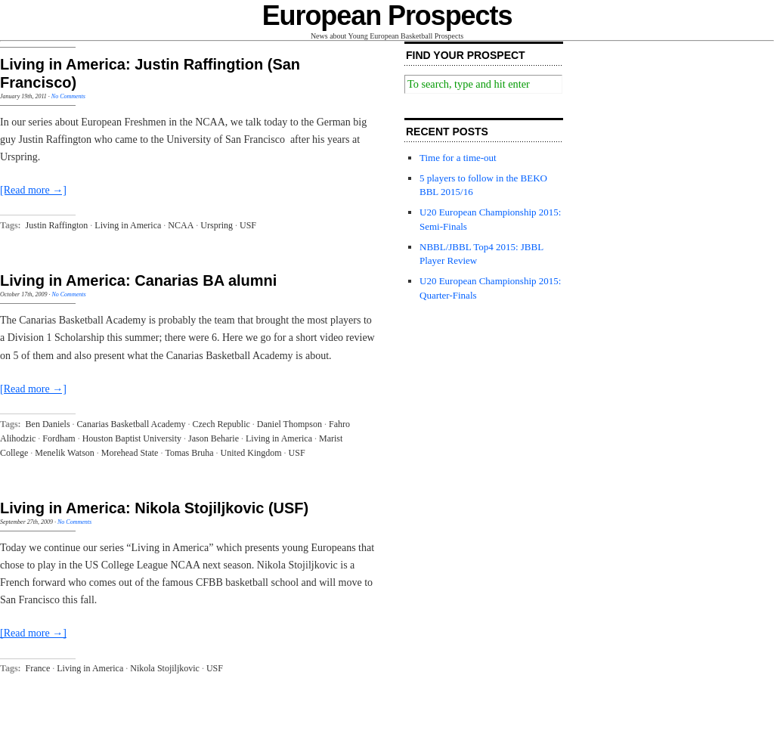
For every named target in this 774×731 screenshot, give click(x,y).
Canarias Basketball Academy (131, 424)
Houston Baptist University (131, 438)
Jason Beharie (213, 438)
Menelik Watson (64, 453)
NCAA (181, 225)
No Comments (68, 96)
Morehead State (130, 453)
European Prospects (387, 15)
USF (248, 225)
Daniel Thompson (289, 424)
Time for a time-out (458, 157)
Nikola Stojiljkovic (165, 668)
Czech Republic (221, 424)
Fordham (58, 438)
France (38, 668)
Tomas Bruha (189, 453)
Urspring (216, 225)
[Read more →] (33, 190)
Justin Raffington (57, 225)
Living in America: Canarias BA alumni (138, 280)
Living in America (127, 225)
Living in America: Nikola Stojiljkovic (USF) (154, 508)
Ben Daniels (48, 424)
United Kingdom (251, 453)
